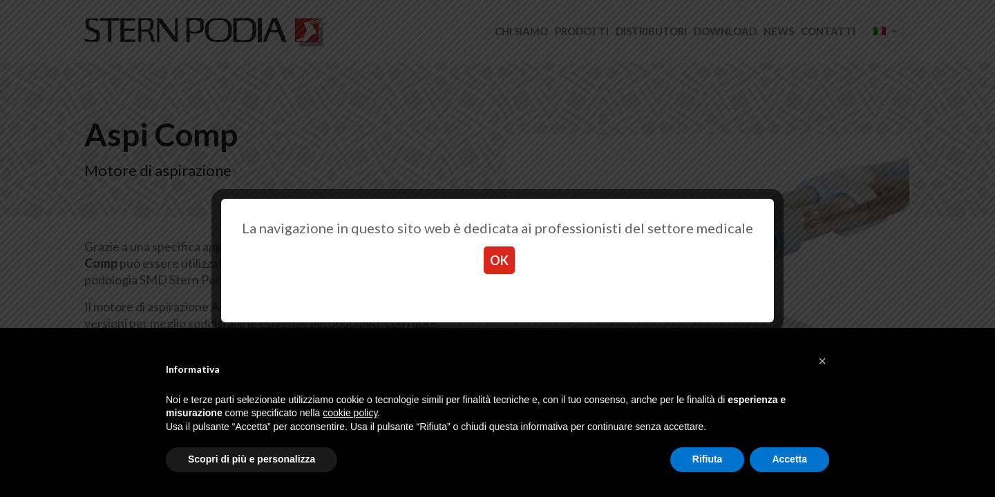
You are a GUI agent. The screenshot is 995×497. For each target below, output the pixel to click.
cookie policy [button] (350, 412)
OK (499, 260)
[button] (822, 361)
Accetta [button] (789, 459)
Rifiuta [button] (707, 459)
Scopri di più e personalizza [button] (251, 459)
